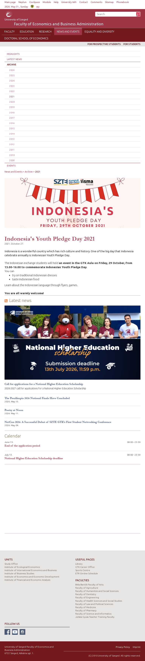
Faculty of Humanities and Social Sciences (97, 591)
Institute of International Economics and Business (31, 570)
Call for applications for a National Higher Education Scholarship (44, 384)
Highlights (13, 54)
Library (79, 564)
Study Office (11, 564)
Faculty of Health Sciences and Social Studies (98, 601)
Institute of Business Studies (19, 573)
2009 (12, 160)
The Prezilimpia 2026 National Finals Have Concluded (37, 398)
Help (56, 2)
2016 (12, 123)
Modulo (47, 2)
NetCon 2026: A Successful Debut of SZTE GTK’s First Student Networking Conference (58, 422)
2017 (12, 118)
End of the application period (22, 445)
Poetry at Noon (14, 410)
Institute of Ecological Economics (22, 567)
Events (11, 165)
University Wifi (68, 2)
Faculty (9, 31)
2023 (12, 86)
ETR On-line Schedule (86, 573)
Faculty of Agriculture (86, 588)
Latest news (14, 59)
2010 (12, 155)
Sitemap (109, 2)
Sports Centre (82, 570)
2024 (12, 80)
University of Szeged (54, 22)
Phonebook (122, 2)
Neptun (22, 2)
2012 (12, 144)
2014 (12, 133)
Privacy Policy (123, 647)
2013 (12, 139)
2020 (12, 102)
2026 (12, 70)
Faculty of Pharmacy (85, 610)
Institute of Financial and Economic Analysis (27, 580)
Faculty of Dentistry (85, 594)
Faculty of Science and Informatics (93, 613)
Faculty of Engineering (87, 597)
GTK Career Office (85, 567)
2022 (12, 91)
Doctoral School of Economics (26, 38)
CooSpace (34, 2)
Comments (96, 2)
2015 (12, 128)
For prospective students (104, 44)
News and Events (68, 31)
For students (131, 44)
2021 (12, 96)
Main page (10, 2)
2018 (12, 112)
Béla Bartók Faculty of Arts (89, 584)
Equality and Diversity (99, 31)
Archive (11, 64)
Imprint (136, 647)
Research (45, 31)
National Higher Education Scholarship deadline (34, 458)
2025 (12, 75)
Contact (83, 2)
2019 (12, 107)
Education (27, 31)
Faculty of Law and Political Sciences (94, 604)
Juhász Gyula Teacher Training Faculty (94, 617)
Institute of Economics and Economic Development (32, 576)
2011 (12, 150)
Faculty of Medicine (85, 607)
